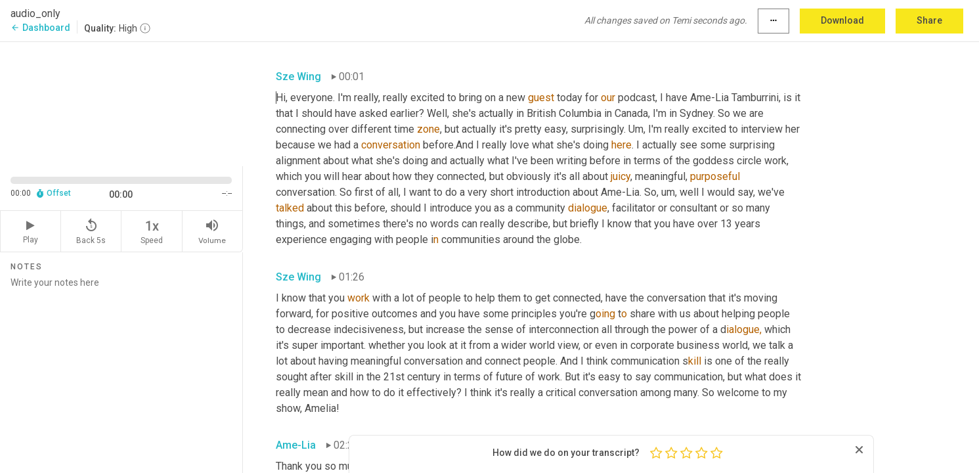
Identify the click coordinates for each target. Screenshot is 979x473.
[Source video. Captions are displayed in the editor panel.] (121, 103)
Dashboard (40, 27)
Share (929, 20)
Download (842, 20)
